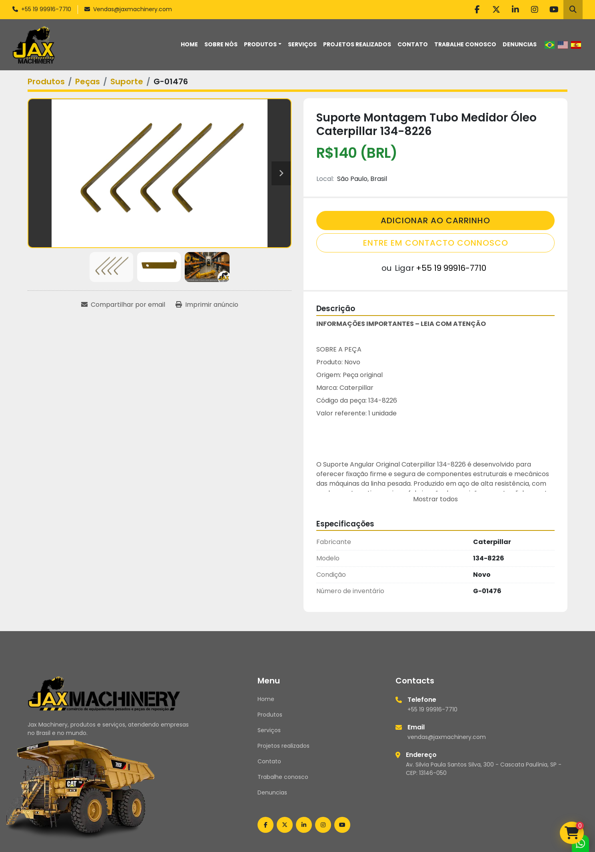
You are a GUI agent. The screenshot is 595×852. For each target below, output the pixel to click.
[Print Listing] (207, 304)
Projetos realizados (357, 44)
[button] (263, 44)
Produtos (260, 44)
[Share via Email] (123, 304)
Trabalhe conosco (465, 44)
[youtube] (553, 9)
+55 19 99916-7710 (46, 9)
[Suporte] (126, 81)
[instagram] (534, 9)
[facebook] (477, 9)
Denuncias (520, 44)
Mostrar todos (435, 499)
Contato (412, 44)
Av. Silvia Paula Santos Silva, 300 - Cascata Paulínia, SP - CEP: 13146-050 (483, 769)
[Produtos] (46, 81)
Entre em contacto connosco (435, 242)
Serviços (302, 44)
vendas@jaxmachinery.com (446, 737)
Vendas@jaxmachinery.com (132, 9)
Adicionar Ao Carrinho (435, 220)
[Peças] (87, 81)
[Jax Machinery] (104, 693)
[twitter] (496, 9)
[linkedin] (515, 9)
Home (189, 44)
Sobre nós (221, 44)
